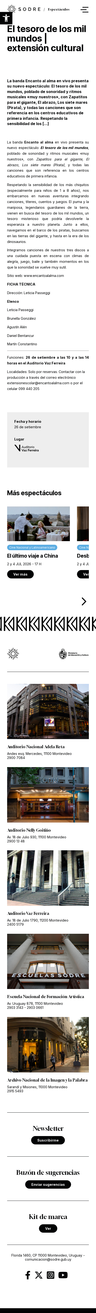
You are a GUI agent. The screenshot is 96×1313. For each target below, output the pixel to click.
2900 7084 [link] (16, 758)
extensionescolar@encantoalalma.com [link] (38, 383)
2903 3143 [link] (15, 1007)
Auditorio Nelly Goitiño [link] (29, 830)
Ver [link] (48, 1228)
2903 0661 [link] (35, 1007)
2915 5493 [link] (15, 1091)
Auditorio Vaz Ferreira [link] (28, 913)
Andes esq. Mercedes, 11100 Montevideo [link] (39, 754)
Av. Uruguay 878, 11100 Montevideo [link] (35, 1003)
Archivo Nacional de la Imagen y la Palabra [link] (47, 1080)
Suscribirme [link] (48, 1140)
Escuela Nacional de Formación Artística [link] (45, 996)
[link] (38, 542)
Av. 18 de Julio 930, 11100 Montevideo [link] (36, 837)
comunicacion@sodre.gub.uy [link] (48, 1259)
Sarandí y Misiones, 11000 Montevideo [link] (37, 1087)
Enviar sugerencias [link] (48, 1184)
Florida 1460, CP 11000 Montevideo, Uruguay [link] (46, 1255)
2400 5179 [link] (15, 924)
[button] (6, 18)
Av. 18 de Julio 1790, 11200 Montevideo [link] (37, 920)
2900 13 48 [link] (16, 841)
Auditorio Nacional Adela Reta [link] (36, 746)
